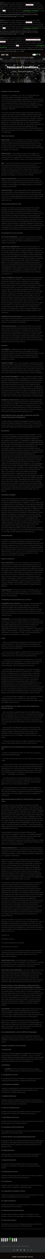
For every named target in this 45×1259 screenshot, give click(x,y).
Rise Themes (29, 1257)
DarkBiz (14, 1257)
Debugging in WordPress (31, 11)
